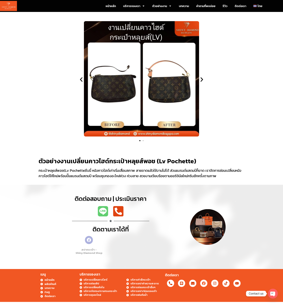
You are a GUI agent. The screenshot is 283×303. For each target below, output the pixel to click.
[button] (81, 79)
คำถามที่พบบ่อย (205, 6)
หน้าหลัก (111, 6)
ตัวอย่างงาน (162, 6)
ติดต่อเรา (240, 6)
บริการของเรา (134, 6)
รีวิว (225, 6)
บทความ (184, 6)
